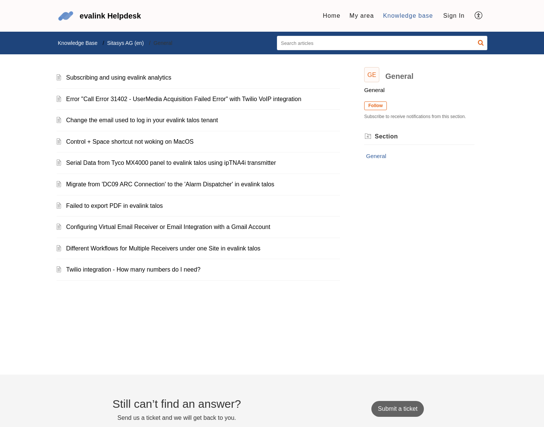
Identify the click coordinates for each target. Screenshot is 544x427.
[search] (382, 43)
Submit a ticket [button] (397, 408)
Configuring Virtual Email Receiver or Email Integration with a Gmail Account (168, 227)
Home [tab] (331, 15)
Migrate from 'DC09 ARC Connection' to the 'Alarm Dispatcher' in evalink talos (170, 184)
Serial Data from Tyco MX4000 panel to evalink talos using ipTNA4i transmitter (171, 163)
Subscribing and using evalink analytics (118, 77)
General (376, 156)
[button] (478, 16)
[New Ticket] (397, 408)
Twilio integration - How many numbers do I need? (133, 269)
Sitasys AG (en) (125, 43)
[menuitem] (453, 16)
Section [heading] (386, 136)
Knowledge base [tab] (408, 15)
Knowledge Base (77, 43)
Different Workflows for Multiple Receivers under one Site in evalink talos (163, 248)
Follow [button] (375, 105)
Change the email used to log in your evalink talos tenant (142, 120)
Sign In (454, 15)
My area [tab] (361, 15)
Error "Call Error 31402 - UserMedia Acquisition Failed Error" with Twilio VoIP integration (183, 99)
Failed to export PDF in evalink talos (114, 206)
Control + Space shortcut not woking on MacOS (130, 141)
